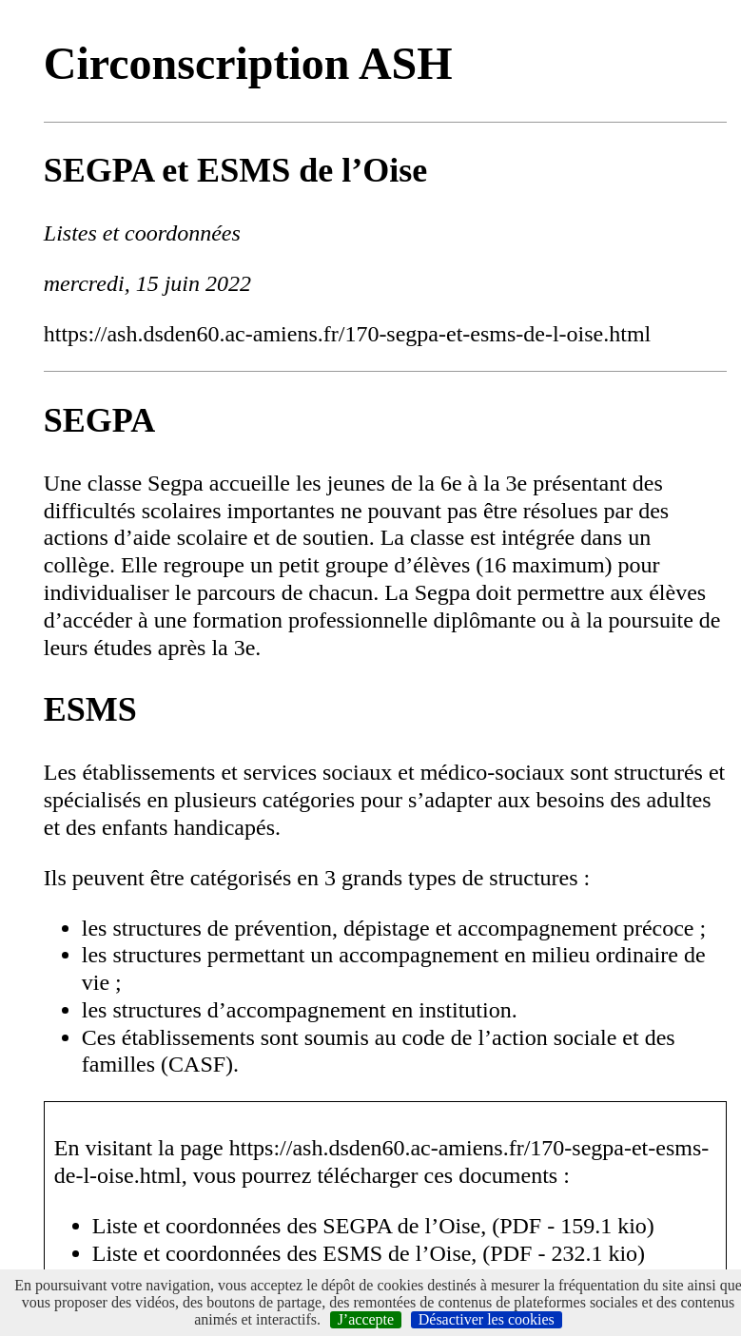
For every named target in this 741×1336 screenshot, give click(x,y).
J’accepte (366, 1319)
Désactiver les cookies (487, 1319)
